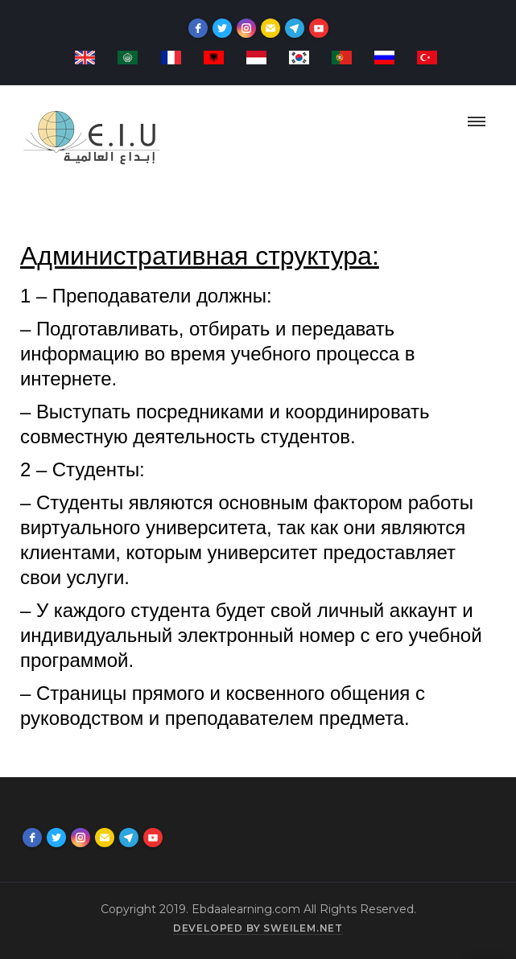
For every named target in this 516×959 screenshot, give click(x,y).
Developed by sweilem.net (258, 928)
